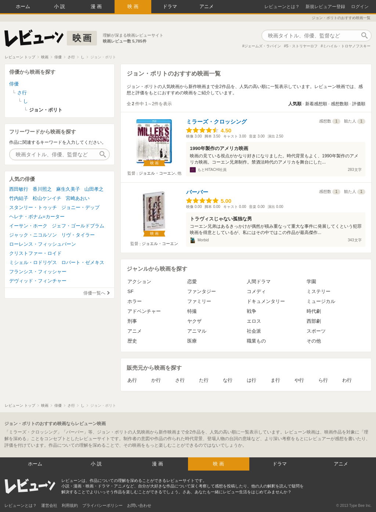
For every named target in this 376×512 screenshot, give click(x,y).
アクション (139, 281)
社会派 (254, 331)
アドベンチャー (144, 311)
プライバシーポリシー (102, 505)
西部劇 (314, 321)
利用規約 (70, 505)
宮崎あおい (78, 198)
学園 (311, 281)
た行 (204, 380)
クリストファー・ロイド (35, 253)
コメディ (256, 291)
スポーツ (316, 331)
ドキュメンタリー (266, 301)
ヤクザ (194, 321)
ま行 (275, 380)
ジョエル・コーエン (157, 173)
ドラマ (170, 6)
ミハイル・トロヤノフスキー (346, 46)
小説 (60, 6)
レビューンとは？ (282, 6)
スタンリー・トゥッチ (33, 207)
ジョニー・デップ (80, 207)
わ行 (347, 380)
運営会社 (49, 505)
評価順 (358, 103)
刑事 (132, 321)
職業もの (256, 341)
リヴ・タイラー (78, 235)
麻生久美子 (68, 189)
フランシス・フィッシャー (37, 271)
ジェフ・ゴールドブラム (78, 225)
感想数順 (339, 103)
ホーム (23, 6)
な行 (227, 380)
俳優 (14, 84)
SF (130, 291)
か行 (156, 380)
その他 (314, 341)
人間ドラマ (259, 281)
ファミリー (199, 301)
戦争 (251, 311)
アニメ (206, 6)
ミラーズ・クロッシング (216, 121)
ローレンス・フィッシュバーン (42, 244)
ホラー (134, 301)
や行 (299, 380)
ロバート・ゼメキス (82, 262)
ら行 (323, 380)
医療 (192, 341)
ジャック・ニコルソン (33, 235)
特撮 (192, 311)
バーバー (197, 192)
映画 (133, 6)
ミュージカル (321, 301)
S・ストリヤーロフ (302, 46)
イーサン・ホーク (28, 225)
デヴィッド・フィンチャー (37, 281)
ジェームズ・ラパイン (262, 46)
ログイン (360, 6)
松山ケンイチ (47, 198)
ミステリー (318, 291)
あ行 (132, 380)
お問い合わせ (139, 505)
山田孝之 (94, 189)
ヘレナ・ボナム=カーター (37, 216)
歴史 (132, 341)
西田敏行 (18, 189)
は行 (251, 380)
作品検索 (364, 35)
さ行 (180, 380)
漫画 (97, 6)
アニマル (196, 331)
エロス (254, 321)
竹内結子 (18, 198)
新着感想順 (316, 103)
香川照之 (42, 189)
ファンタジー (201, 291)
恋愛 (192, 281)
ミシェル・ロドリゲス (33, 262)
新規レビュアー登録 (325, 6)
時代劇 (314, 311)
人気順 (294, 103)
